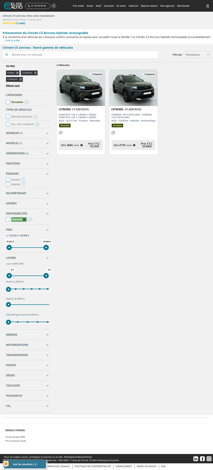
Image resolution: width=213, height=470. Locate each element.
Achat (90, 5)
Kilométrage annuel (22, 314)
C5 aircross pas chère (15, 437)
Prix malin (78, 5)
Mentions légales (58, 466)
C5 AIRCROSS (12, 79)
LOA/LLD (133, 5)
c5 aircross (27, 73)
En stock (121, 5)
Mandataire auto (10, 19)
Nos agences (167, 5)
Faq (163, 466)
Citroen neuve (35, 19)
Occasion (109, 5)
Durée (15, 281)
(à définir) (18, 281)
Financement (124, 466)
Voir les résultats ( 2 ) (25, 464)
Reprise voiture (149, 5)
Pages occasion (146, 466)
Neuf (98, 5)
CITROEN (10, 73)
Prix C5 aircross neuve (15, 441)
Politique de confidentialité (93, 466)
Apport (15, 298)
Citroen (23, 19)
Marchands (183, 5)
